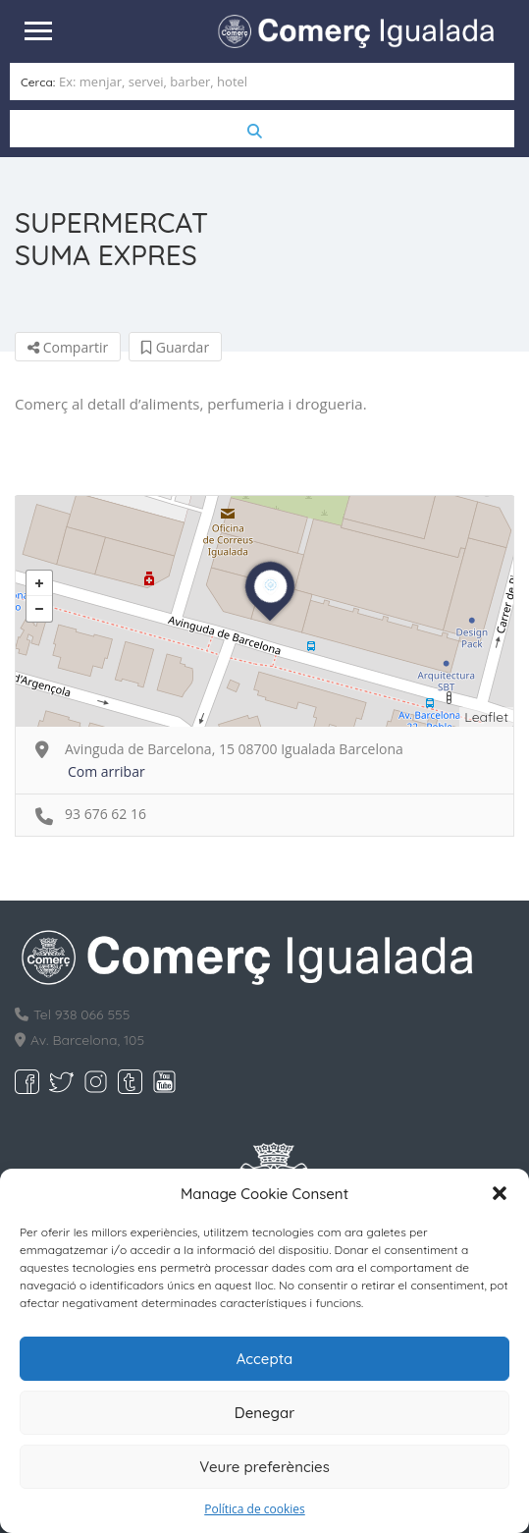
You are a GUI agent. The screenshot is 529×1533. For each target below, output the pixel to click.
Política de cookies (254, 1509)
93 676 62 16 (105, 813)
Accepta (265, 1358)
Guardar (175, 347)
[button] (499, 1193)
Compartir (67, 347)
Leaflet (486, 717)
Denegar (264, 1412)
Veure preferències (264, 1466)
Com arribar (106, 771)
